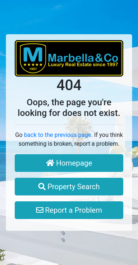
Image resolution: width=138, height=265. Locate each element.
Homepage (69, 163)
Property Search (69, 186)
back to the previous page (57, 134)
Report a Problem (69, 210)
